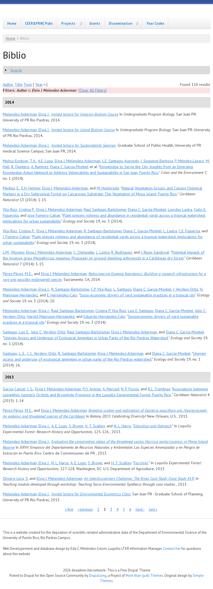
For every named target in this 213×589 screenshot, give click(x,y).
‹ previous (85, 509)
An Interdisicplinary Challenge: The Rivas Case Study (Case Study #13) (139, 478)
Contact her (172, 548)
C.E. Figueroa (189, 230)
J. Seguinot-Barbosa (157, 160)
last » (153, 509)
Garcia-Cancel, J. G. (18, 388)
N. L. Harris (122, 425)
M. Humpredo (108, 188)
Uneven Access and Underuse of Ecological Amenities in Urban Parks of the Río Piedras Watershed (86, 337)
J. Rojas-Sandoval (155, 252)
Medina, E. (11, 188)
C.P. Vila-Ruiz (101, 289)
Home (11, 23)
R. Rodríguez (121, 252)
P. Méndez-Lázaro (189, 160)
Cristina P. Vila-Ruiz (110, 310)
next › (140, 509)
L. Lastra (170, 230)
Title (18, 84)
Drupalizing (97, 575)
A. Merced (111, 388)
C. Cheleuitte (83, 252)
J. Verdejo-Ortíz (185, 289)
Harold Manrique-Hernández (51, 316)
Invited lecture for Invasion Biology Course (84, 114)
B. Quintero (20, 166)
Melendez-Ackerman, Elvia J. (26, 114)
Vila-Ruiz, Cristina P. (19, 209)
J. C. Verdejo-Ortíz (41, 353)
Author (8, 84)
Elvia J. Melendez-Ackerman (77, 160)
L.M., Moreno (13, 252)
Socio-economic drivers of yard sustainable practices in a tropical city (137, 295)
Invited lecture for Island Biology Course (83, 129)
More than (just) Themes (144, 575)
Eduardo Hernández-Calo (104, 316)
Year (39, 84)
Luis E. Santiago (140, 310)
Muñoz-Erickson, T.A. (19, 160)
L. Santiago (122, 289)
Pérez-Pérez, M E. (17, 273)
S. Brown (76, 425)
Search (16, 70)
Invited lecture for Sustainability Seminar (83, 145)
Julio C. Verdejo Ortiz (48, 332)
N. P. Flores (130, 388)
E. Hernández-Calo (62, 295)
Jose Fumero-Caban (43, 215)
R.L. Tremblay (159, 388)
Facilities (141, 462)
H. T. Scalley (95, 425)
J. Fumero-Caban (16, 236)
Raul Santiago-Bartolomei (105, 209)
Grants (94, 23)
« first (69, 509)
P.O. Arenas (92, 388)
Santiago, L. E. (14, 353)
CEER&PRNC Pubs (39, 23)
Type (28, 84)
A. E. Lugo (59, 425)
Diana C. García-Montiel (69, 166)
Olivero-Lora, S (15, 478)
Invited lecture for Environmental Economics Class (91, 493)
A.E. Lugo (45, 160)
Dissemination (120, 23)
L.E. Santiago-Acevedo (120, 160)
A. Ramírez (40, 166)
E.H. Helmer (30, 188)
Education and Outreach (152, 425)
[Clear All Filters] (92, 90)
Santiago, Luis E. (16, 332)
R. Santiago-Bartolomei (103, 230)
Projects (68, 23)
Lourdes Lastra (180, 209)
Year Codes (155, 23)
